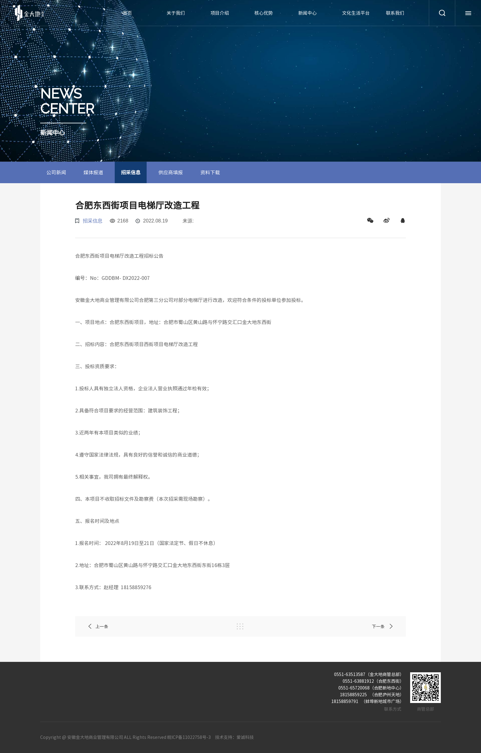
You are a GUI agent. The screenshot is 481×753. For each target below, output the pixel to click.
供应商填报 (170, 172)
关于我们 (176, 13)
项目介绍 (219, 13)
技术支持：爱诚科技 (234, 737)
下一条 (383, 626)
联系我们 (395, 13)
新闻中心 (307, 13)
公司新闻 (56, 172)
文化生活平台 (356, 13)
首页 (127, 13)
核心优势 (263, 13)
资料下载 (210, 172)
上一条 (97, 626)
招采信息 (130, 172)
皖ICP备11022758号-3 (189, 737)
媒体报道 (93, 172)
